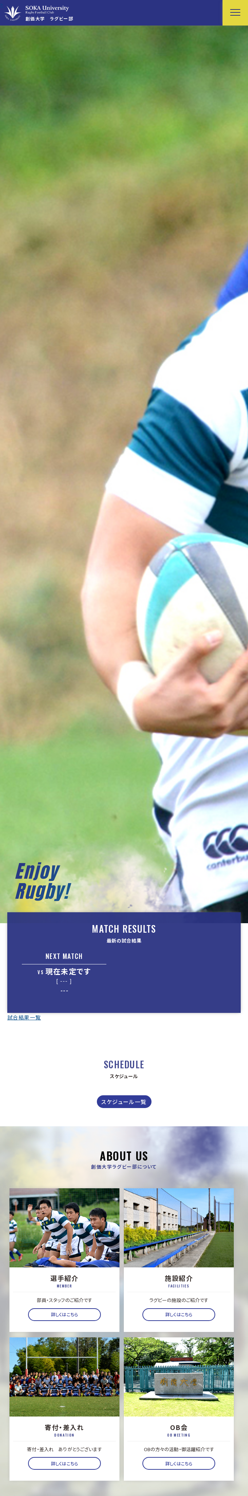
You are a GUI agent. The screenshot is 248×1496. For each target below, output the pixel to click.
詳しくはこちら (64, 1314)
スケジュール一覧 (123, 1102)
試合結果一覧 (24, 1017)
